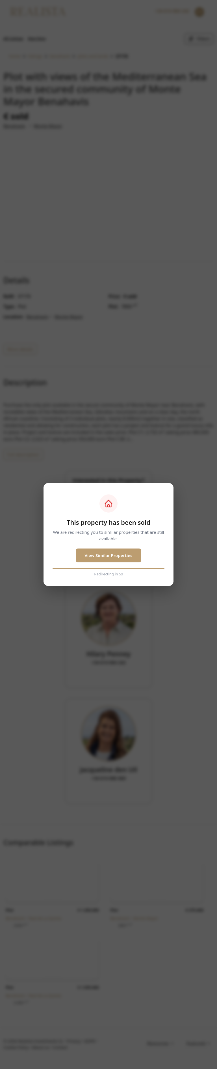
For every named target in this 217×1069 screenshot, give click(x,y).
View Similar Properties (109, 555)
